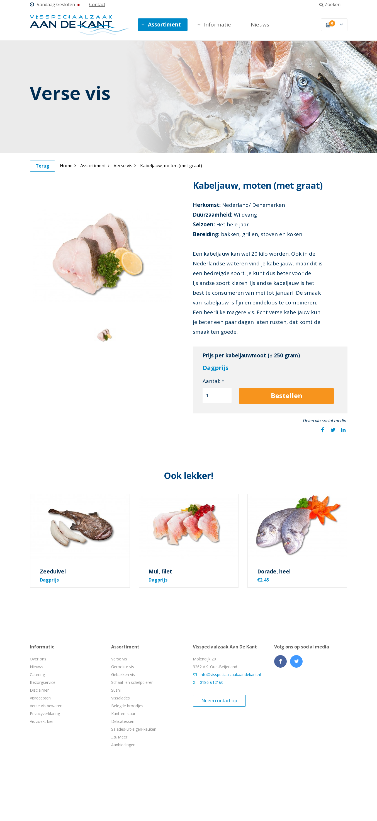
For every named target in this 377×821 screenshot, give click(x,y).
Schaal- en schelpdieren (132, 682)
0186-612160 (208, 682)
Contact (97, 4)
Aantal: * (213, 381)
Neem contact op (219, 701)
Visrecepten (40, 698)
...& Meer (119, 737)
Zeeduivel (53, 571)
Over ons (38, 659)
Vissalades (120, 698)
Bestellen (286, 395)
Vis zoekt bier (42, 721)
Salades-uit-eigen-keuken (133, 729)
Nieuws (260, 24)
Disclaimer (39, 690)
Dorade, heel (274, 571)
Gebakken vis (123, 674)
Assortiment (161, 24)
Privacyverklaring (45, 713)
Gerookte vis (122, 666)
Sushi (116, 690)
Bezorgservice (42, 682)
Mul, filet (160, 571)
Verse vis (125, 166)
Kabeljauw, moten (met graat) (171, 166)
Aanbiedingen (123, 744)
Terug (42, 166)
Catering (37, 674)
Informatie (214, 24)
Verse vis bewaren (46, 705)
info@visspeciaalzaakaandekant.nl (227, 674)
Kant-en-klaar (123, 713)
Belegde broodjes (127, 705)
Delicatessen (122, 721)
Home (68, 166)
